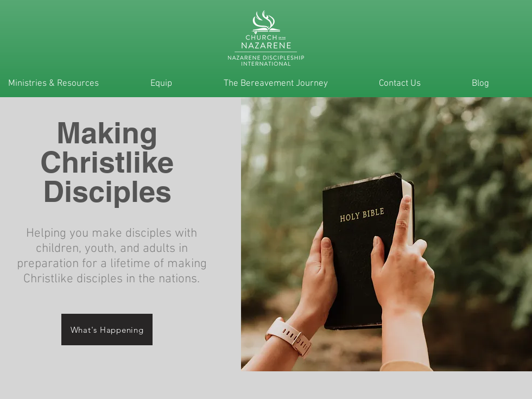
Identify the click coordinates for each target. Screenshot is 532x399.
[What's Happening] (107, 329)
